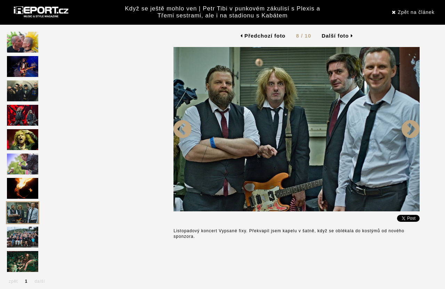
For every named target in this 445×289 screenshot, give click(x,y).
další (39, 281)
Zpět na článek (413, 12)
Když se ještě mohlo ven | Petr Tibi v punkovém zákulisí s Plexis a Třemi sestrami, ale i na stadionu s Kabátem (222, 12)
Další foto (337, 36)
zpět (13, 281)
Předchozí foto (263, 36)
